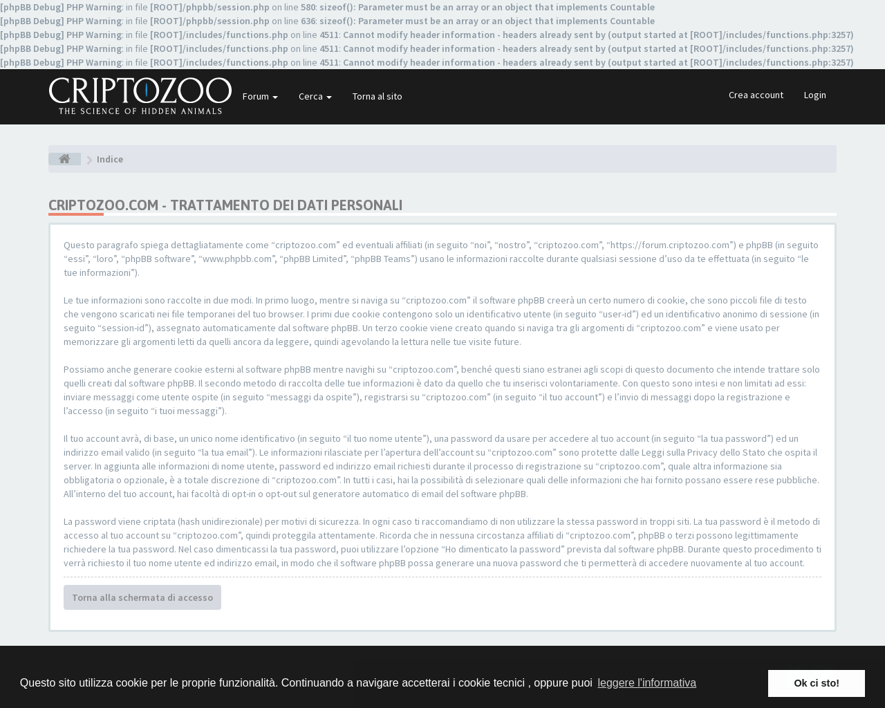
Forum (260, 96)
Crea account (756, 94)
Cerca (315, 96)
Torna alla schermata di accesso (142, 597)
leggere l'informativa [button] (646, 683)
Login (815, 94)
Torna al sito (377, 96)
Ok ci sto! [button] (816, 683)
